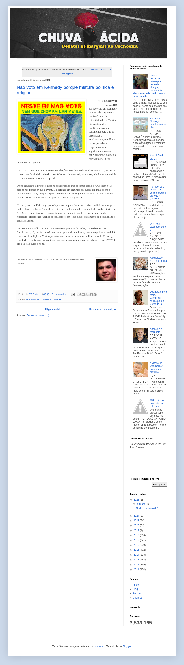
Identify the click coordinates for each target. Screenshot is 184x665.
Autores (137, 593)
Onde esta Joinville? (147, 508)
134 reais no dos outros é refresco (157, 403)
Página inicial (52, 309)
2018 (137, 535)
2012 (137, 564)
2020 (137, 525)
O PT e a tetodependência (158, 226)
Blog (135, 589)
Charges (137, 597)
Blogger (127, 646)
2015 (137, 549)
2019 (137, 530)
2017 (137, 540)
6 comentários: (60, 294)
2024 (137, 515)
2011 (137, 569)
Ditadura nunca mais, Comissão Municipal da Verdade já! (158, 297)
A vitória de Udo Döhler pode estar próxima (156, 368)
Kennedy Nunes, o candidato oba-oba (158, 123)
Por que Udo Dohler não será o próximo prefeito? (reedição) (158, 192)
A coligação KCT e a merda (158, 259)
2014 (137, 554)
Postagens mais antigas (102, 309)
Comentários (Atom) (38, 315)
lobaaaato (99, 646)
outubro (141, 504)
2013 (137, 559)
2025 (137, 499)
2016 (137, 545)
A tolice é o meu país (156, 330)
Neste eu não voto (52, 299)
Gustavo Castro (34, 299)
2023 (137, 520)
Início (136, 584)
